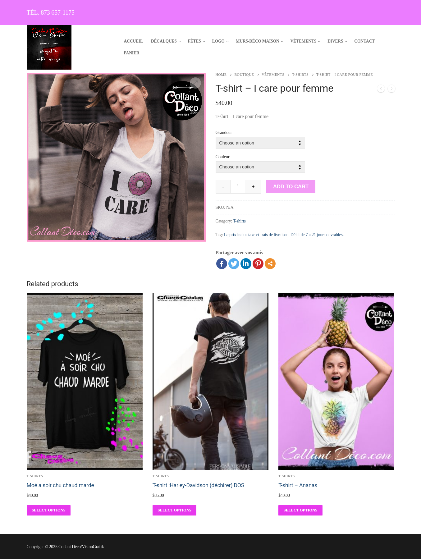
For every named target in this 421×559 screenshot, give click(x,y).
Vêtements (273, 74)
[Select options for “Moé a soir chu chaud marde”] (49, 510)
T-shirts (300, 74)
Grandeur (224, 132)
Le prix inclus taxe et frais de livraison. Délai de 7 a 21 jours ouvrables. (284, 234)
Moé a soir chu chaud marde (60, 485)
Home (221, 74)
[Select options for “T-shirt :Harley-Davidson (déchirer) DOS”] (175, 510)
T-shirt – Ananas (297, 485)
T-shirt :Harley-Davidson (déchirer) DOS (198, 485)
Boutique (244, 74)
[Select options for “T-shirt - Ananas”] (300, 510)
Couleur (223, 156)
